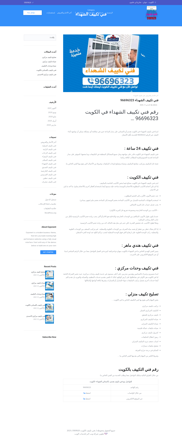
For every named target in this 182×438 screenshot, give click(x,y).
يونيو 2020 (52, 112)
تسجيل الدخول (50, 199)
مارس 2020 (51, 125)
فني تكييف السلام (49, 160)
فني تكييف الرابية (49, 149)
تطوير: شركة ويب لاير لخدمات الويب (89, 434)
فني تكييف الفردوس (48, 175)
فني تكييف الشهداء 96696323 (139, 100)
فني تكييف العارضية (48, 171)
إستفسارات (51, 13)
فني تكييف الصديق (49, 167)
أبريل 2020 (52, 121)
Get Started (48, 252)
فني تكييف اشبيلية (49, 146)
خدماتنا (101, 13)
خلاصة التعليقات (50, 208)
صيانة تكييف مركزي (49, 62)
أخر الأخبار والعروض (65, 13)
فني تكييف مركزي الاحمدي (46, 74)
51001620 (27, 3)
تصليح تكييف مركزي (49, 57)
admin (155, 105)
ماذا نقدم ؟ (91, 13)
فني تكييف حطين (49, 178)
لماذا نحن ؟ (79, 13)
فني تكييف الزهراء (49, 157)
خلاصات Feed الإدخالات (47, 204)
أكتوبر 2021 (52, 108)
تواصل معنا (32, 13)
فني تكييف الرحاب (49, 153)
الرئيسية (110, 13)
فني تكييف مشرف (49, 182)
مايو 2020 (52, 117)
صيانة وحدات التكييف (48, 66)
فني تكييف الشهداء (139, 95)
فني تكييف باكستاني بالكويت (46, 70)
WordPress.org (50, 213)
